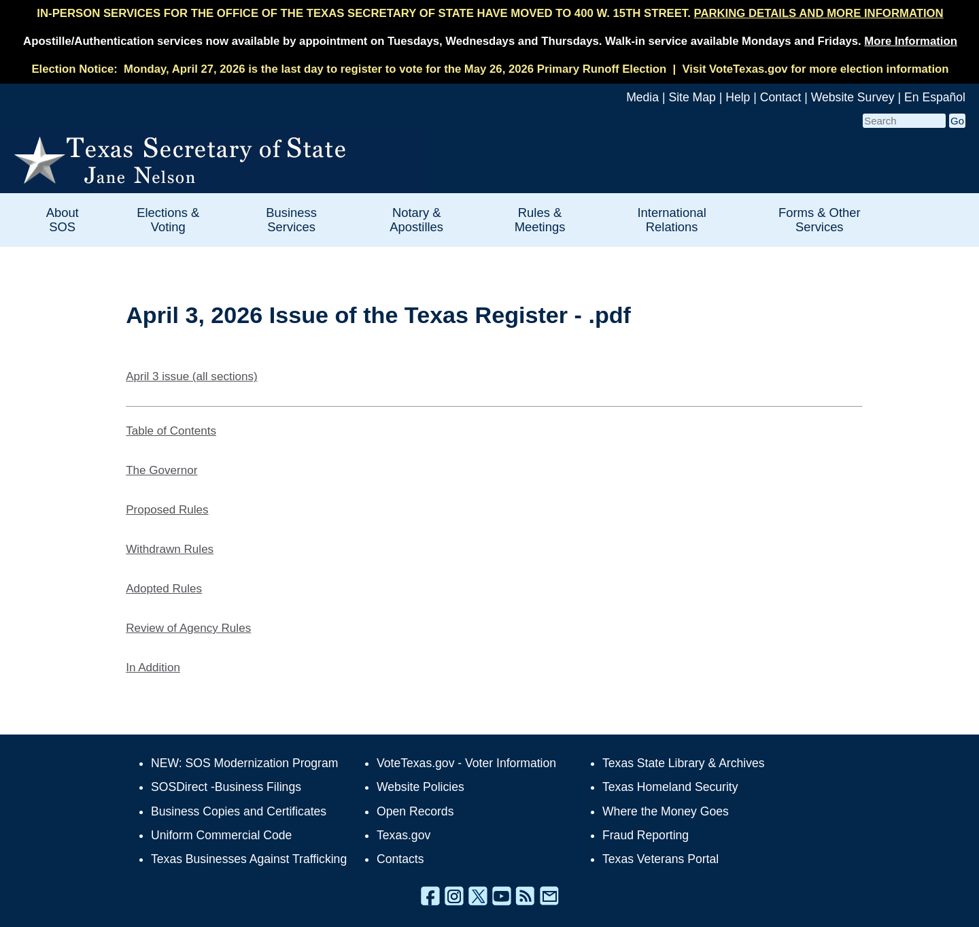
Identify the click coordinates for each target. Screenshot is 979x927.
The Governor (161, 470)
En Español (934, 97)
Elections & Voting (168, 219)
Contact (781, 97)
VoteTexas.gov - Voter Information (466, 763)
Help (737, 97)
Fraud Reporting (645, 835)
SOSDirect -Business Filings (226, 787)
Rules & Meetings (540, 219)
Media (642, 97)
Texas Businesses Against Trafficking (249, 859)
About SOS (62, 219)
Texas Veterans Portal (660, 859)
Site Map (691, 97)
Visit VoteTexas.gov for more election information (815, 69)
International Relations (672, 219)
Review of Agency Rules (188, 628)
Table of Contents (171, 430)
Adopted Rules (164, 588)
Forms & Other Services (819, 219)
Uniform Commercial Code (221, 835)
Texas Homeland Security (670, 787)
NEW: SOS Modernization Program (244, 763)
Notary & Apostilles (416, 219)
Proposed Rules (167, 509)
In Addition (153, 667)
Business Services (291, 219)
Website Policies (420, 787)
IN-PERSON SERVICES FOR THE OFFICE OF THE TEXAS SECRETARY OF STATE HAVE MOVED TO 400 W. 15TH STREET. (490, 13)
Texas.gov (403, 835)
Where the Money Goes (665, 811)
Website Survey (853, 97)
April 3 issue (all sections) (191, 376)
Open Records (415, 811)
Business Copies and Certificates (238, 811)
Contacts (400, 859)
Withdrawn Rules (169, 549)
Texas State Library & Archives (683, 763)
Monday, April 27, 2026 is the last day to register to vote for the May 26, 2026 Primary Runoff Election (395, 69)
